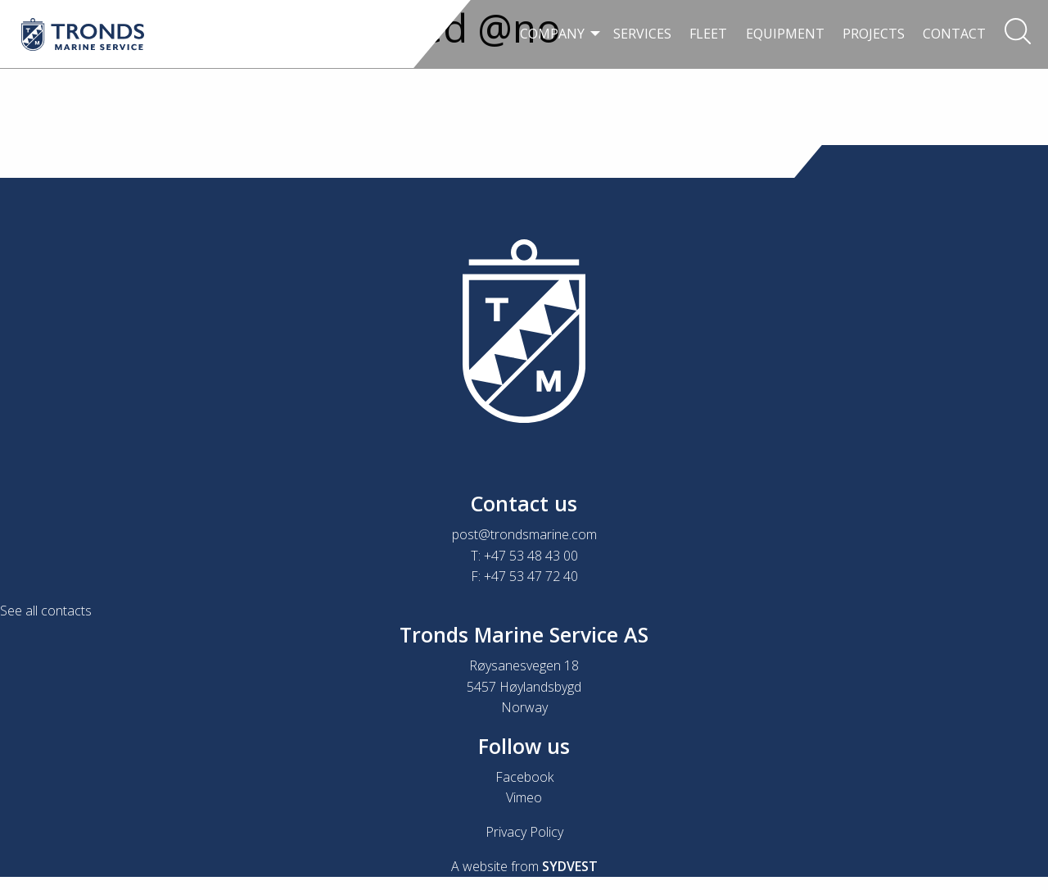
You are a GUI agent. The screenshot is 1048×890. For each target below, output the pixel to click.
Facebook (524, 777)
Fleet (708, 34)
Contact (954, 34)
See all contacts (46, 611)
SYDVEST (570, 866)
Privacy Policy (524, 832)
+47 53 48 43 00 (531, 556)
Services (642, 34)
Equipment (785, 34)
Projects (873, 34)
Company (552, 34)
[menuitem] (557, 34)
